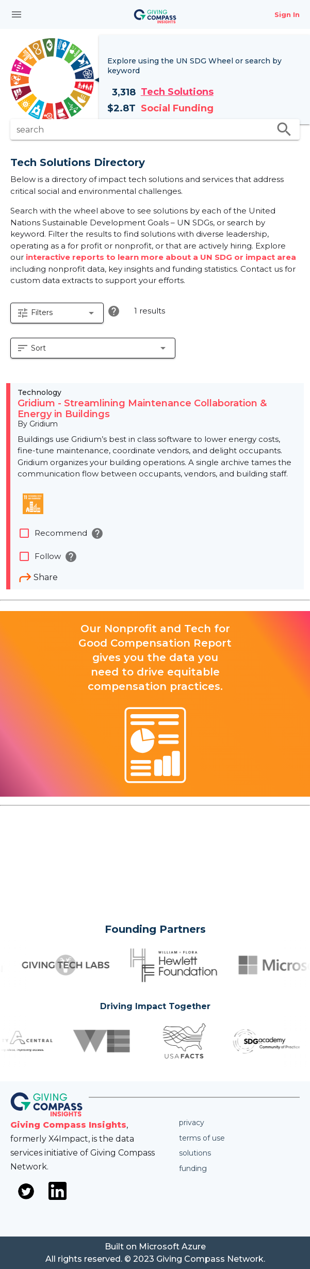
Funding (193, 1168)
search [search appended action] (284, 129)
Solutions (195, 1153)
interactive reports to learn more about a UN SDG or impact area (161, 257)
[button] (57, 313)
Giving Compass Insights (68, 1125)
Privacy (191, 1122)
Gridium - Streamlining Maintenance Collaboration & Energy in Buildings (142, 409)
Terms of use (202, 1138)
